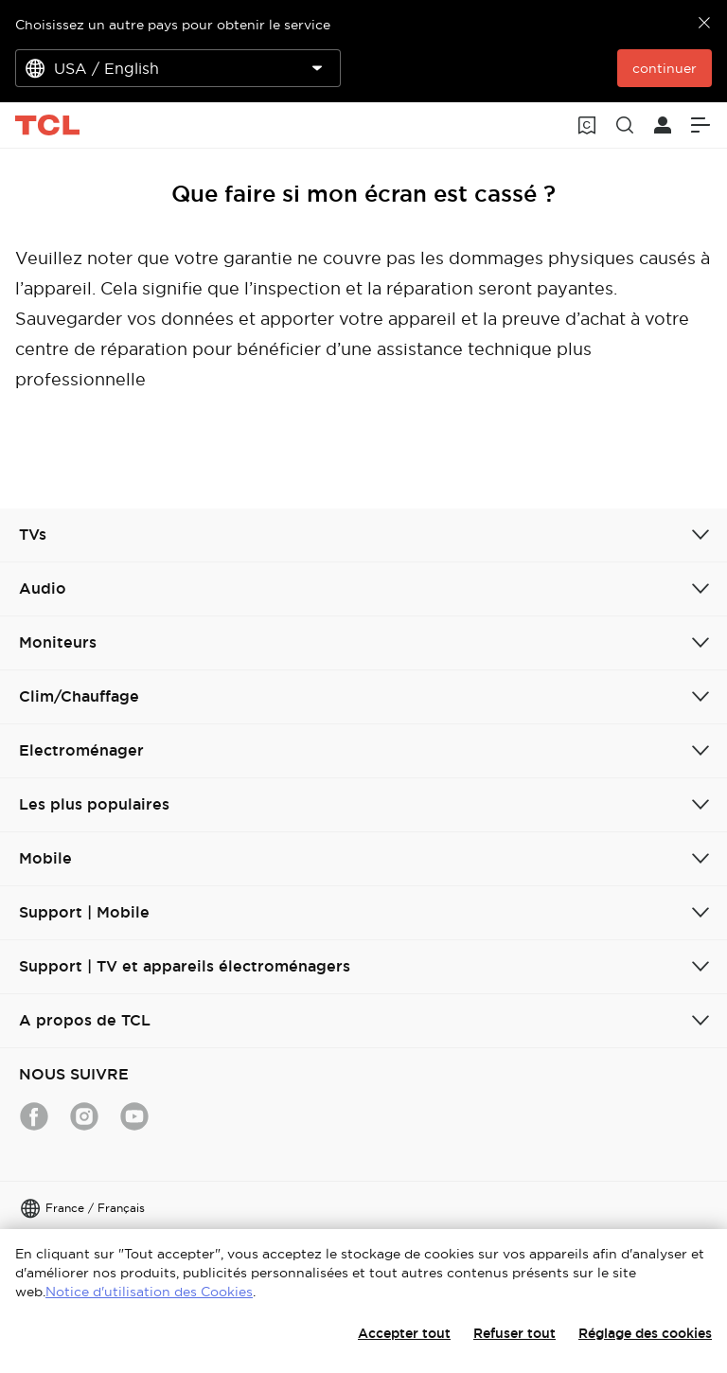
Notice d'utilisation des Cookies (149, 1291)
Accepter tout (404, 1333)
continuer (664, 68)
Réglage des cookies (645, 1333)
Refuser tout (514, 1333)
